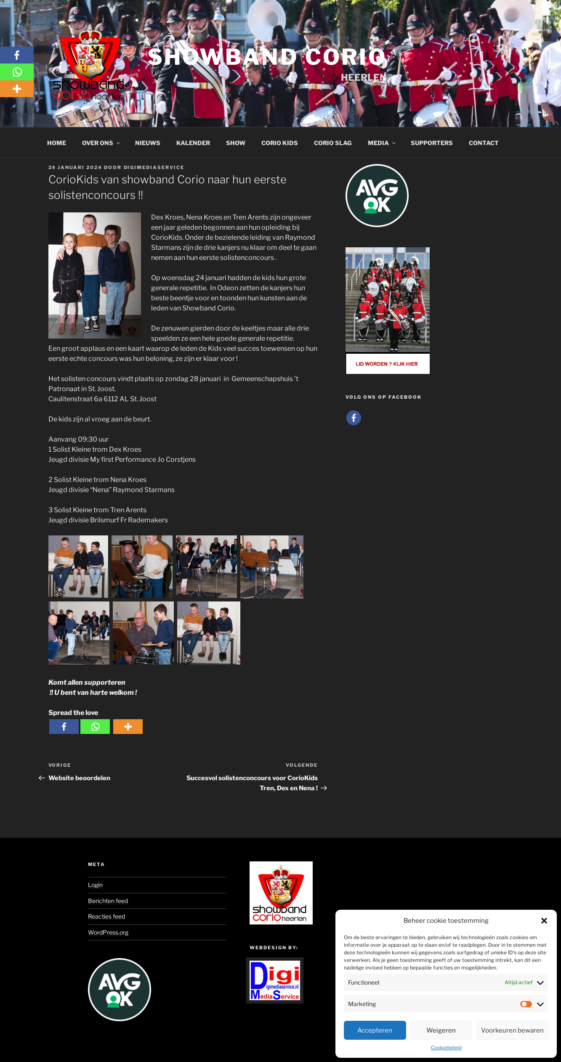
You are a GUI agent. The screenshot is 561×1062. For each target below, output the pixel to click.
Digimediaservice (154, 167)
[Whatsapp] (95, 726)
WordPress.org (108, 932)
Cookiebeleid (446, 1047)
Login (95, 884)
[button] (544, 920)
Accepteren (374, 1030)
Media (382, 142)
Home (56, 142)
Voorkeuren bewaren (512, 1030)
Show (235, 142)
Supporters (432, 142)
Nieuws (147, 142)
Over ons (101, 142)
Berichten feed (108, 900)
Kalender (193, 142)
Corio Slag (333, 142)
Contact (484, 142)
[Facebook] (64, 726)
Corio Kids (279, 142)
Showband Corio (267, 57)
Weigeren (441, 1030)
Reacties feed (106, 916)
